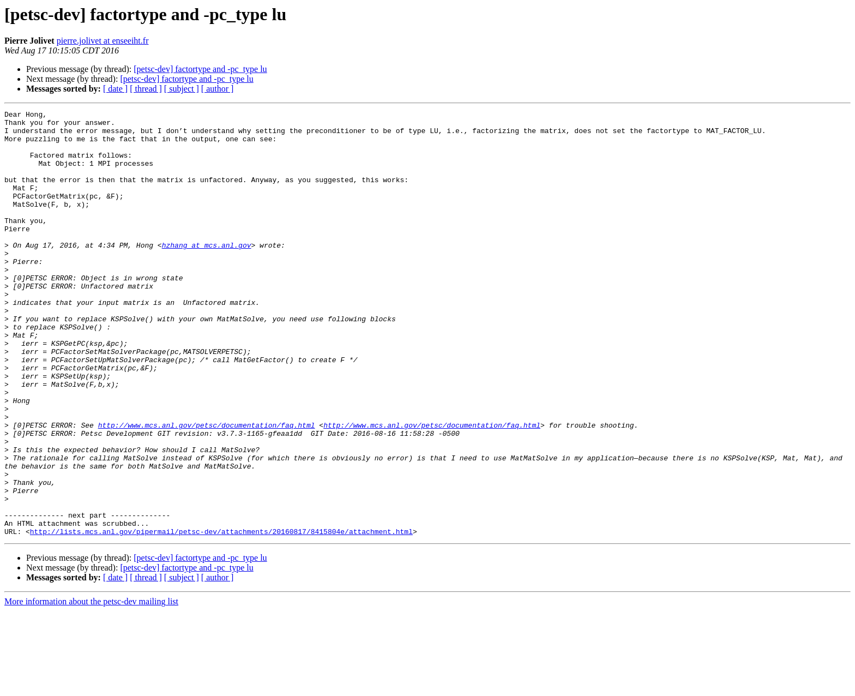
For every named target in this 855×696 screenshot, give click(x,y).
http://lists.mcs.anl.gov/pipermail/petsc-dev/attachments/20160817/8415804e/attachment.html (221, 616)
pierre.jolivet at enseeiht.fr (103, 40)
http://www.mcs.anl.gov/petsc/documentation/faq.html (206, 489)
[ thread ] (146, 88)
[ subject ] (181, 88)
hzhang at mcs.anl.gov (206, 273)
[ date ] (115, 88)
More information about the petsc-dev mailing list (91, 686)
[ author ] (217, 88)
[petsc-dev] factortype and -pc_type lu (200, 69)
